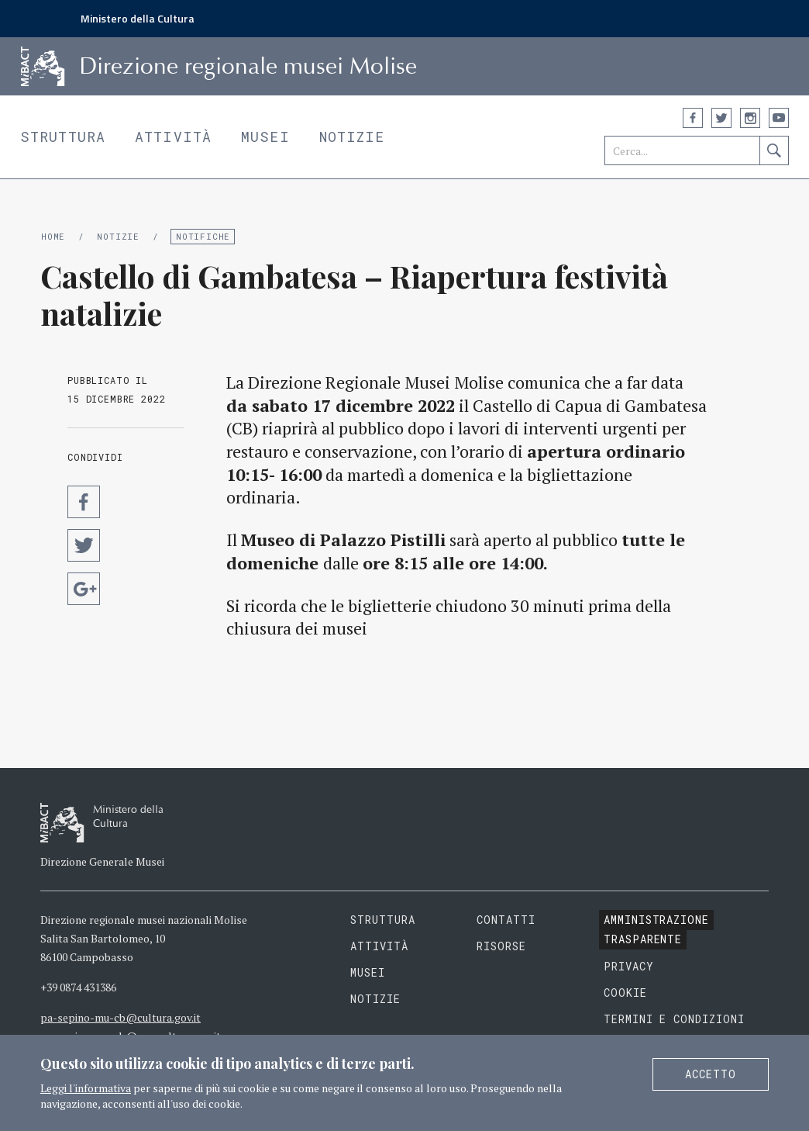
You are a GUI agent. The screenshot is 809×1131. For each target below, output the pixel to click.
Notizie (352, 136)
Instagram (750, 118)
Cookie (625, 992)
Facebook (693, 118)
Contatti (506, 919)
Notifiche (203, 236)
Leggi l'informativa (85, 1088)
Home (53, 236)
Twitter (721, 118)
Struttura (62, 136)
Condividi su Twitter (83, 545)
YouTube (779, 118)
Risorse (501, 946)
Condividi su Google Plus (83, 588)
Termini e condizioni (674, 1019)
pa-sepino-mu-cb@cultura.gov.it (120, 1017)
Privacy (629, 966)
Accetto (710, 1074)
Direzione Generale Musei (102, 861)
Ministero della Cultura (138, 18)
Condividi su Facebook (83, 502)
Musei (265, 136)
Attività (173, 136)
